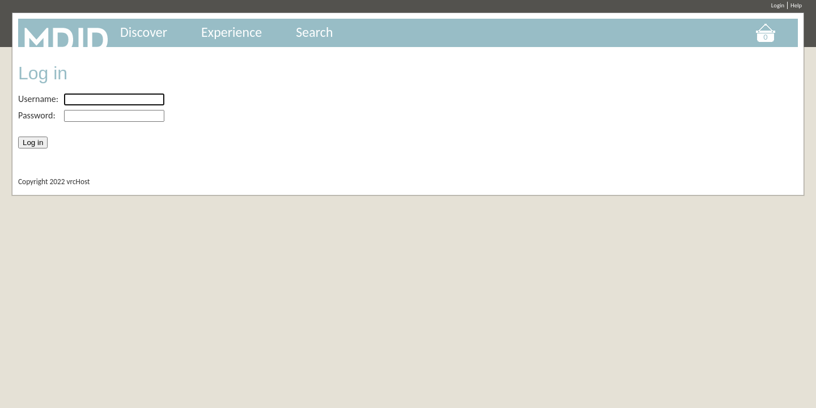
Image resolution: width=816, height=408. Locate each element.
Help (796, 5)
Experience (231, 32)
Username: (38, 99)
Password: (37, 115)
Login (777, 5)
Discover (143, 32)
